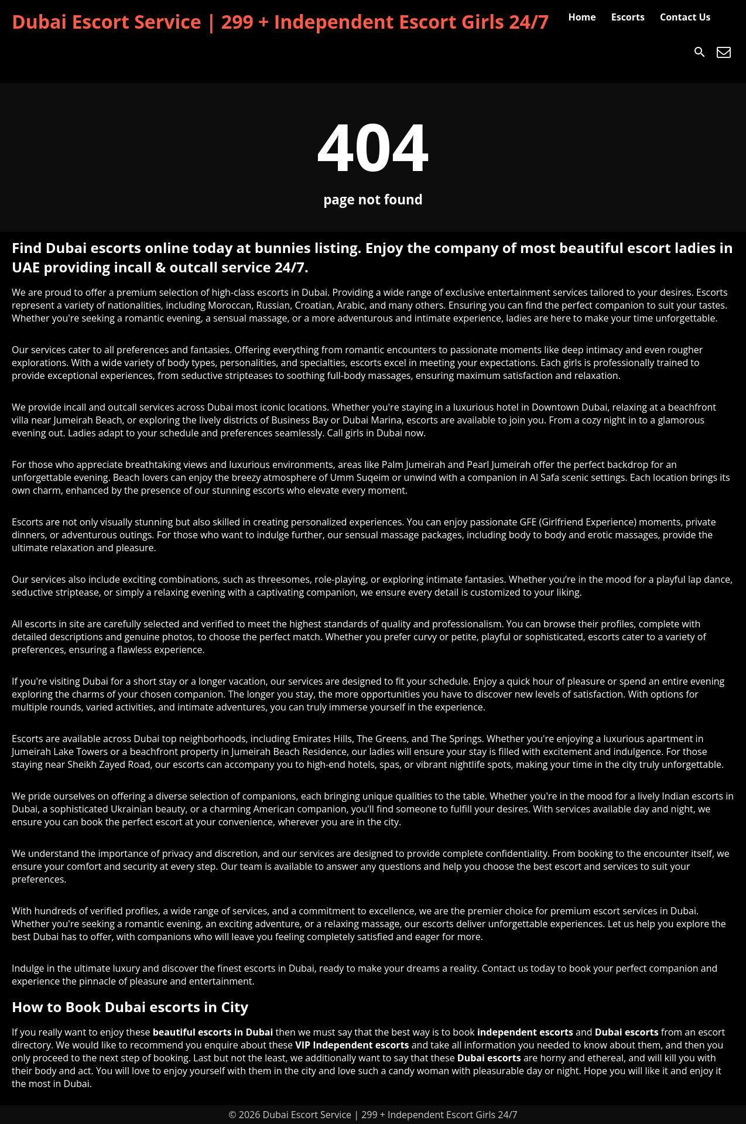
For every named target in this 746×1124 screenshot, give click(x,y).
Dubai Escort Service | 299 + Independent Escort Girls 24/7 (280, 21)
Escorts (628, 17)
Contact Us (685, 17)
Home (582, 17)
